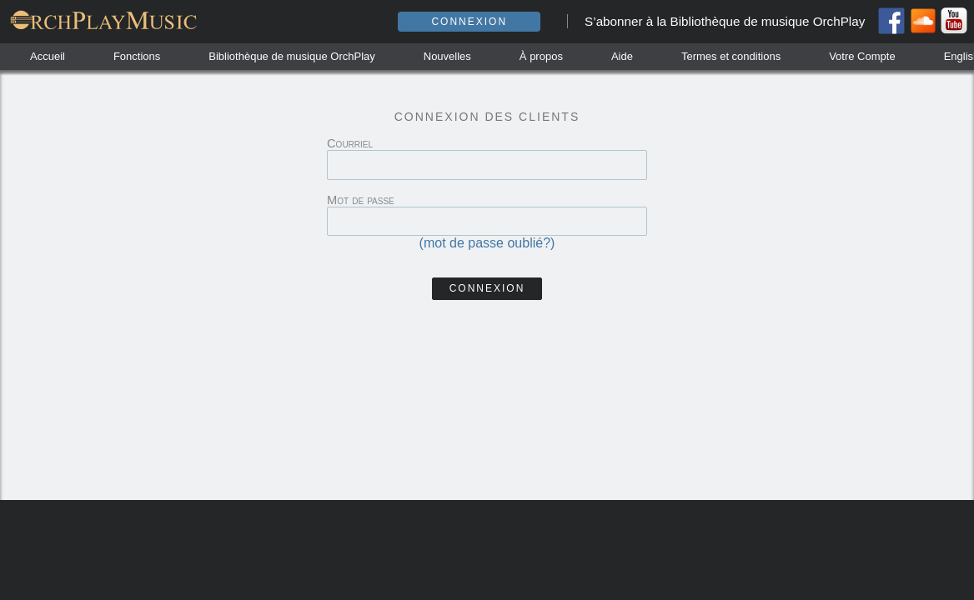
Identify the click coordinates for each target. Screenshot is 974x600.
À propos (541, 56)
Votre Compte (862, 56)
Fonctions (136, 56)
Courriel (350, 143)
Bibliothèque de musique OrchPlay (291, 56)
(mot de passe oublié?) (487, 243)
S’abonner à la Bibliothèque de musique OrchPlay (725, 21)
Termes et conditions (731, 56)
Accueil (47, 56)
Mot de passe (360, 200)
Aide (622, 56)
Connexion (469, 22)
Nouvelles (447, 56)
